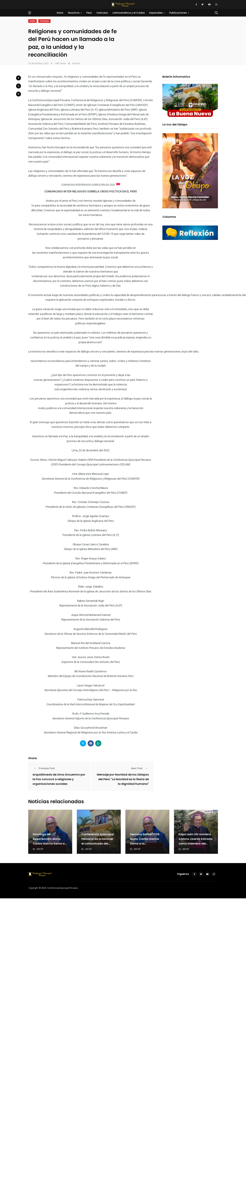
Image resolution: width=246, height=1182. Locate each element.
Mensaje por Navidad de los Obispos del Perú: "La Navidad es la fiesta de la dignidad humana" (123, 779)
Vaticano (102, 13)
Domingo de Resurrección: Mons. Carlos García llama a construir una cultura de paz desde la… (50, 843)
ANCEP (40, 849)
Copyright (33, 888)
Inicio (60, 13)
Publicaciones (178, 13)
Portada (44, 21)
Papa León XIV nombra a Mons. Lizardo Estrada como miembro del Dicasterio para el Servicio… (196, 843)
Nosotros (74, 13)
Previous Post (44, 768)
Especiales (156, 13)
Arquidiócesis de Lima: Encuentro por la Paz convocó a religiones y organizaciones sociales (59, 779)
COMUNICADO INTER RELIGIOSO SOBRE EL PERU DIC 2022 (88, 184)
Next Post (140, 768)
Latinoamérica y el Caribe (129, 13)
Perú (89, 13)
